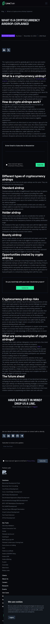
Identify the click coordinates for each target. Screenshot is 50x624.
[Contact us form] (25, 418)
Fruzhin (4, 562)
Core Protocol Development (10, 489)
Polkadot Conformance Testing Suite (12, 542)
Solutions (5, 480)
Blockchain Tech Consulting (10, 486)
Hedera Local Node (7, 551)
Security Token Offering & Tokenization (13, 509)
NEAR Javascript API (8, 540)
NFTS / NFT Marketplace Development (13, 503)
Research (5, 586)
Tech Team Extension (8, 515)
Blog (2, 11)
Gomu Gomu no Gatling (9, 545)
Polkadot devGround (8, 534)
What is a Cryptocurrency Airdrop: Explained (19, 11)
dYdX (38, 346)
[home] (11, 3)
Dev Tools (5, 523)
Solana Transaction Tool (9, 528)
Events (4, 589)
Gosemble (5, 565)
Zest (3, 548)
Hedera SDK (5, 556)
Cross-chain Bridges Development (12, 492)
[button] (46, 3)
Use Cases (5, 593)
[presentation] (19, 157)
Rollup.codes (6, 570)
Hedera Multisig (6, 559)
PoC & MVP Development (9, 506)
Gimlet (4, 531)
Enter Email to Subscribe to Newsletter (19, 146)
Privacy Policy (31, 461)
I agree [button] (11, 617)
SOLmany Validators (8, 526)
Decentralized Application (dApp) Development (15, 498)
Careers (4, 582)
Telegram (35, 407)
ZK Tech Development (8, 518)
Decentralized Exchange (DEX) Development (15, 501)
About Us (5, 579)
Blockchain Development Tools (11, 483)
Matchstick (5, 568)
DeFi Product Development (10, 495)
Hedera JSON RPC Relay (9, 554)
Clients (4, 575)
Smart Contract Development (10, 512)
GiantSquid (5, 537)
